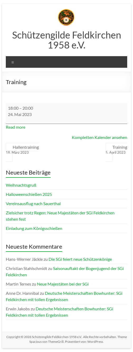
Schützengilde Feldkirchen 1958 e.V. (66, 40)
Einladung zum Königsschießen (34, 228)
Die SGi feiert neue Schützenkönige (80, 259)
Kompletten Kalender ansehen (99, 137)
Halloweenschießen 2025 (29, 194)
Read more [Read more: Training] (15, 126)
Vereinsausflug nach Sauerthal (33, 203)
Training (116, 149)
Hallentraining (22, 149)
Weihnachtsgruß (21, 184)
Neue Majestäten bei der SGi (63, 283)
